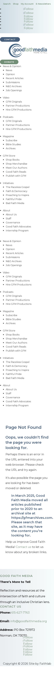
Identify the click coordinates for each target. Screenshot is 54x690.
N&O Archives (13, 86)
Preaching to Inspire (17, 195)
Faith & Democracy (16, 191)
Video (6, 97)
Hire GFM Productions (18, 109)
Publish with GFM (16, 175)
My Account (27, 4)
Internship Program (17, 230)
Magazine (8, 136)
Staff (8, 218)
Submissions (13, 82)
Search (7, 4)
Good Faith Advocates (18, 226)
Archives (10, 148)
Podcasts (8, 117)
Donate (9, 62)
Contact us (23, 547)
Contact (10, 39)
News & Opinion (12, 66)
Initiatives (8, 183)
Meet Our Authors (16, 167)
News (9, 70)
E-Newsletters (43, 4)
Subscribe (11, 140)
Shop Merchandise (16, 163)
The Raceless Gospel (18, 187)
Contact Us (10, 606)
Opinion (10, 74)
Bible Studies (13, 144)
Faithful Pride (14, 199)
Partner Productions (18, 105)
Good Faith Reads (16, 171)
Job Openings (14, 90)
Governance (13, 222)
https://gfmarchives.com (31, 518)
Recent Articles (14, 78)
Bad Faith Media (15, 203)
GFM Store (9, 155)
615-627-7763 (20, 612)
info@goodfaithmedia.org (28, 621)
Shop (16, 4)
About (6, 210)
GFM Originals (14, 101)
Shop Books (12, 159)
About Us (11, 214)
